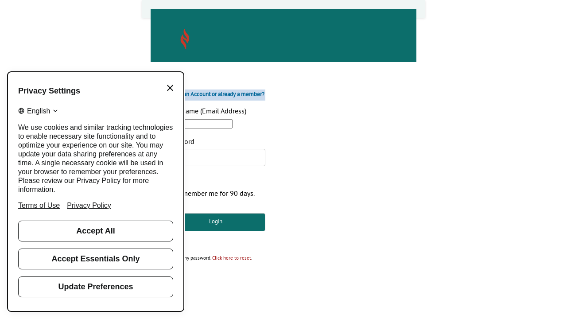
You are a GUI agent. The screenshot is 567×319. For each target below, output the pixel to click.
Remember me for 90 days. (215, 194)
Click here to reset (231, 258)
